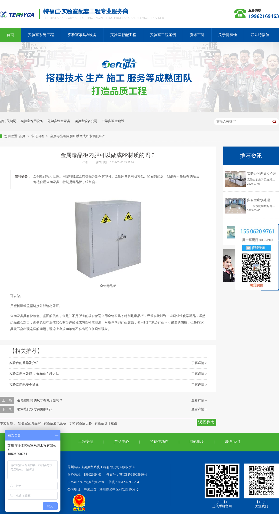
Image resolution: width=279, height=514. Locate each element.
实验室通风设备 (54, 423)
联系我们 (232, 442)
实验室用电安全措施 (24, 385)
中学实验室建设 (113, 121)
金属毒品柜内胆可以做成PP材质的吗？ (78, 136)
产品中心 (121, 442)
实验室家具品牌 (29, 423)
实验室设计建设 (105, 423)
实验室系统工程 (41, 35)
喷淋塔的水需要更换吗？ (35, 409)
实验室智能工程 (123, 35)
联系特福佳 (260, 35)
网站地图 (196, 442)
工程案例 (85, 442)
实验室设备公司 (86, 121)
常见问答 (38, 136)
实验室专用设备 (31, 121)
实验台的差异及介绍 (24, 363)
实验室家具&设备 (82, 35)
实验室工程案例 (163, 35)
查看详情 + (199, 400)
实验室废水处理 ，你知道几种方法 (34, 374)
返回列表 (206, 422)
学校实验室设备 (80, 423)
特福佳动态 (159, 442)
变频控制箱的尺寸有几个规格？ (40, 400)
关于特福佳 (227, 35)
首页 (22, 136)
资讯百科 (197, 35)
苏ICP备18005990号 (133, 474)
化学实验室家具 (58, 121)
